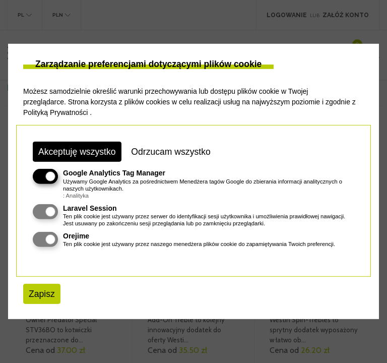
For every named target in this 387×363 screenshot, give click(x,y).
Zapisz (42, 294)
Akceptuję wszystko (77, 152)
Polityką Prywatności (55, 112)
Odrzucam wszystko (170, 152)
